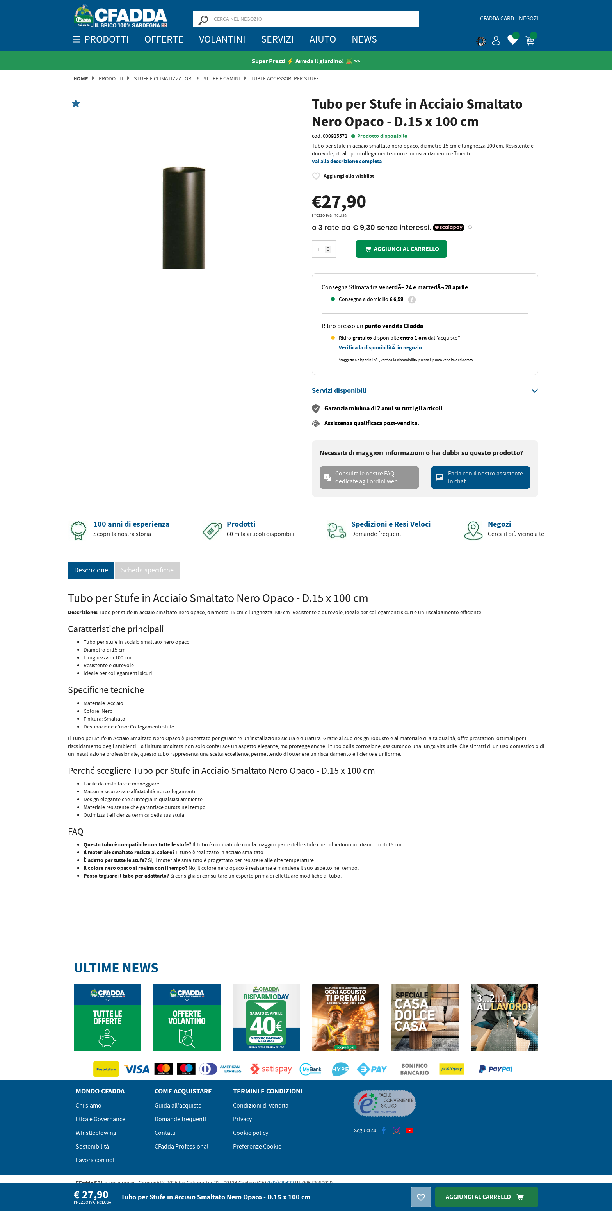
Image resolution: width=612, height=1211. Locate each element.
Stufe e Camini (221, 78)
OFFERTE (163, 39)
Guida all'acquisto (178, 1105)
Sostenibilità (92, 1146)
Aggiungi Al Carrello (487, 1197)
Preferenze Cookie (257, 1146)
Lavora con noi (95, 1160)
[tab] (425, 391)
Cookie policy (250, 1133)
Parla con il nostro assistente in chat (479, 477)
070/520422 (280, 1182)
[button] (488, 39)
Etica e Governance (100, 1119)
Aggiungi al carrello (401, 249)
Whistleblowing (96, 1133)
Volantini (222, 39)
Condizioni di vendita (260, 1105)
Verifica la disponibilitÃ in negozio (380, 347)
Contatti (165, 1133)
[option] (186, 216)
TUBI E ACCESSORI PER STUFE (285, 78)
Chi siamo (88, 1105)
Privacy (242, 1119)
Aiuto (323, 39)
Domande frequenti (180, 1119)
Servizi (277, 39)
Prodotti (111, 78)
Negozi (528, 18)
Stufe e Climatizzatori (163, 78)
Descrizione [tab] (91, 570)
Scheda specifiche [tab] (147, 570)
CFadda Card (497, 18)
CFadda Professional (181, 1146)
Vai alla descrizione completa (347, 161)
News (364, 39)
